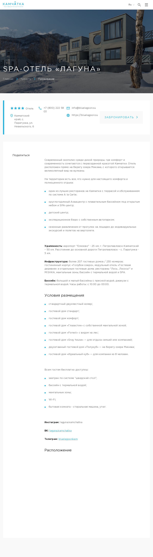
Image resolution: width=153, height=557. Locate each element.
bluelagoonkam (68, 439)
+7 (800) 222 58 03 (54, 110)
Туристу (25, 79)
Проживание (46, 79)
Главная (8, 79)
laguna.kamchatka (60, 431)
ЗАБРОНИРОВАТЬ (121, 117)
